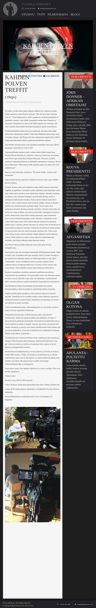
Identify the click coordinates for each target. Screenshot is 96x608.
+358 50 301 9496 (29, 8)
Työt (41, 14)
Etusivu (28, 14)
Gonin (32, 606)
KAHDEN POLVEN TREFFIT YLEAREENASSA (23, 102)
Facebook (51, 76)
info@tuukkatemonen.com (48, 8)
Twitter (35, 76)
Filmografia (58, 14)
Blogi (75, 14)
